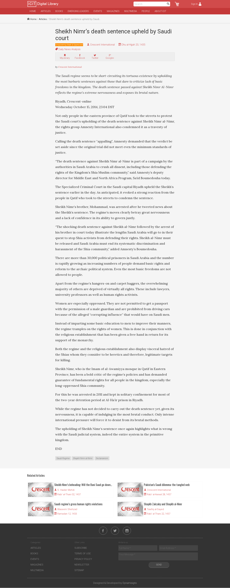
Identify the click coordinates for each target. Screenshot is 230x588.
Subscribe (80, 548)
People (146, 11)
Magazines (113, 11)
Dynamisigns (130, 583)
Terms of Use (82, 553)
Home (33, 11)
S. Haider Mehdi (65, 490)
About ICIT (160, 11)
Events (98, 11)
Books (59, 11)
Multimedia (130, 11)
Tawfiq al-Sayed (155, 509)
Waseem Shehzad (67, 509)
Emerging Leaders (78, 11)
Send (159, 565)
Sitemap (79, 570)
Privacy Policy (83, 559)
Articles (46, 11)
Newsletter (81, 565)
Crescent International (102, 44)
